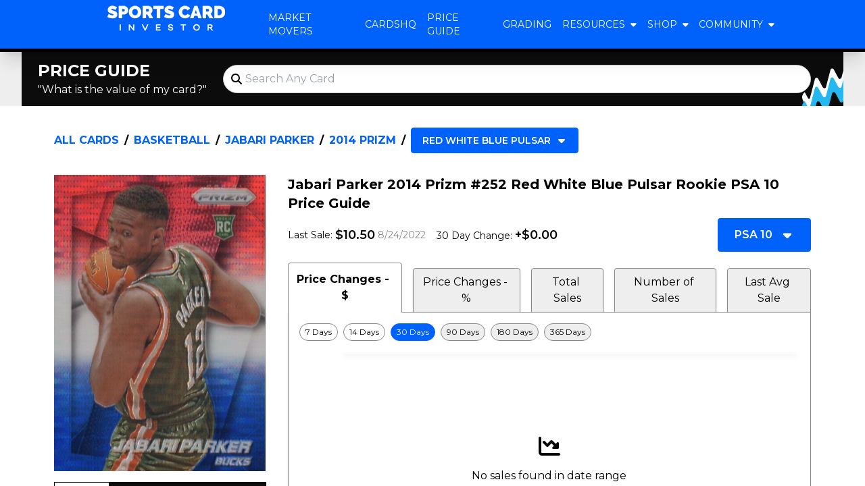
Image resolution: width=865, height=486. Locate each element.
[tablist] (549, 288)
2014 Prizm (362, 140)
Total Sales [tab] (567, 289)
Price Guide (443, 24)
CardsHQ (390, 24)
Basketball (172, 140)
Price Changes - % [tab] (466, 289)
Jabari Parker (269, 140)
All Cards (86, 140)
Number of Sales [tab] (665, 289)
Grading (527, 24)
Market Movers (290, 24)
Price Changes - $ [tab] (345, 287)
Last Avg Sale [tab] (769, 289)
